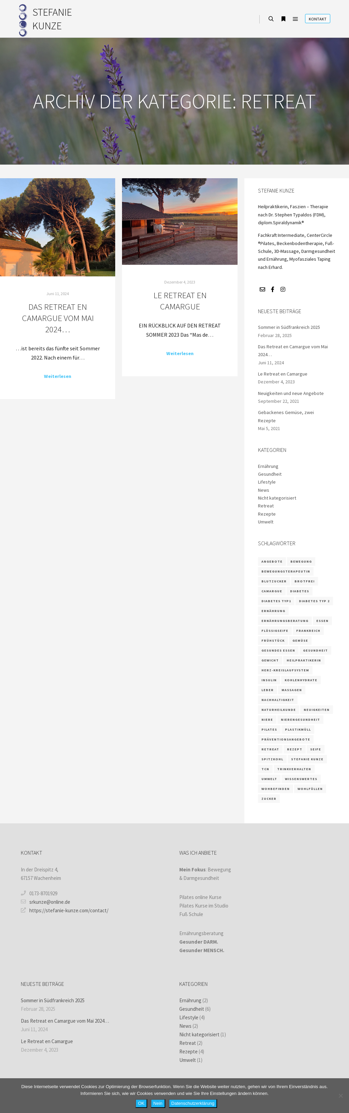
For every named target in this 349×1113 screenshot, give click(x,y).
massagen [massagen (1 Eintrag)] (292, 690)
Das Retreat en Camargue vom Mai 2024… (58, 317)
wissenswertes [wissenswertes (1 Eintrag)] (301, 779)
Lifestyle (267, 482)
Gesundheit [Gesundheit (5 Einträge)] (315, 650)
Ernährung (268, 466)
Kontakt (318, 18)
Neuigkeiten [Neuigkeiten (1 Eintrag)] (317, 709)
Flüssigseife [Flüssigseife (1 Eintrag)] (274, 630)
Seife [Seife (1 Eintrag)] (315, 749)
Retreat (266, 506)
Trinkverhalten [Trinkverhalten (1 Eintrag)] (294, 769)
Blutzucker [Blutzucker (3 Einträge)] (274, 581)
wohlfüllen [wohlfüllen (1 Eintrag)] (310, 789)
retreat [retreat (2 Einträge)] (270, 749)
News (263, 490)
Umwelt (265, 522)
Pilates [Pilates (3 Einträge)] (269, 729)
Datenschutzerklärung (192, 1103)
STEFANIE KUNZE (52, 18)
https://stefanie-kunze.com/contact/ (64, 910)
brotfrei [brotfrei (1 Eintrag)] (304, 581)
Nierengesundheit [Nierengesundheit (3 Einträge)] (300, 719)
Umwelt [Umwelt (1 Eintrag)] (269, 779)
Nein (158, 1103)
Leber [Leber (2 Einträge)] (267, 690)
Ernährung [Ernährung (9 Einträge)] (273, 611)
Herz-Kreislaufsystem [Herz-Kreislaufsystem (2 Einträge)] (285, 670)
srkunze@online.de (45, 902)
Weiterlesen (57, 376)
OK (141, 1103)
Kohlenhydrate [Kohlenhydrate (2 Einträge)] (301, 680)
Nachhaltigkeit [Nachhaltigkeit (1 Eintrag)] (277, 700)
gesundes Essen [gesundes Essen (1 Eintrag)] (278, 650)
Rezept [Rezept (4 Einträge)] (294, 749)
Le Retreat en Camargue (180, 301)
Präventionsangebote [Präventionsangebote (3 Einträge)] (285, 739)
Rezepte (267, 514)
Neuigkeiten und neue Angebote (291, 393)
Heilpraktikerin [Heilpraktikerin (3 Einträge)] (304, 660)
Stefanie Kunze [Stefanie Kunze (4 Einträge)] (307, 759)
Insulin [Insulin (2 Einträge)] (269, 680)
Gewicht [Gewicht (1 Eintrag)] (270, 660)
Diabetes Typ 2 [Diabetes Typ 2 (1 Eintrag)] (314, 601)
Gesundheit (270, 474)
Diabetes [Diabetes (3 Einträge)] (299, 591)
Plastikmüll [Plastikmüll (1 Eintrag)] (298, 729)
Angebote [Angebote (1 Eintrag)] (272, 561)
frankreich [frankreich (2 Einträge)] (308, 630)
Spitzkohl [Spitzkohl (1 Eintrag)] (272, 759)
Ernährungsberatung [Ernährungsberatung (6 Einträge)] (284, 621)
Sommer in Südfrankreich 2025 (289, 327)
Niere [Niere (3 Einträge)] (267, 719)
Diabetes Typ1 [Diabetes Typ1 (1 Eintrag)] (276, 601)
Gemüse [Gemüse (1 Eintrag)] (300, 640)
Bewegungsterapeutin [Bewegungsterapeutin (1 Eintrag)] (285, 571)
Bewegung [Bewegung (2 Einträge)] (301, 561)
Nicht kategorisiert (277, 498)
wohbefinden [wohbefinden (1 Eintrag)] (275, 789)
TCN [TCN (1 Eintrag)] (265, 769)
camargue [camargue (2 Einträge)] (271, 591)
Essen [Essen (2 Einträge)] (322, 621)
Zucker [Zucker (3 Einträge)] (268, 798)
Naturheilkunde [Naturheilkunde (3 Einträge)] (278, 709)
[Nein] (340, 1095)
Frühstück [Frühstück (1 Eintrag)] (273, 640)
